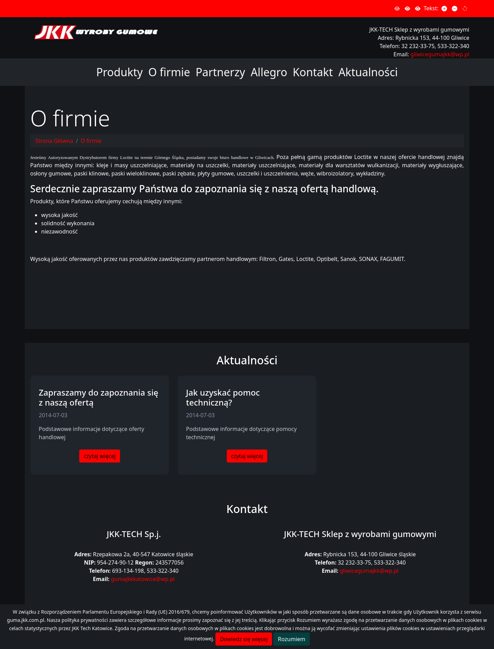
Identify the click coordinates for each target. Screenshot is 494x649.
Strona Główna (54, 141)
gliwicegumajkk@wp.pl (440, 54)
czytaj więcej (100, 456)
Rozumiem (291, 639)
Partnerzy (220, 72)
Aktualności (368, 72)
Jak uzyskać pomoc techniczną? (223, 397)
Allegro (269, 72)
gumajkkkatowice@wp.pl (143, 579)
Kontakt (313, 72)
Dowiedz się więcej (244, 639)
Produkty (119, 72)
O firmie (169, 72)
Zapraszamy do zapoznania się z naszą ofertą (98, 397)
